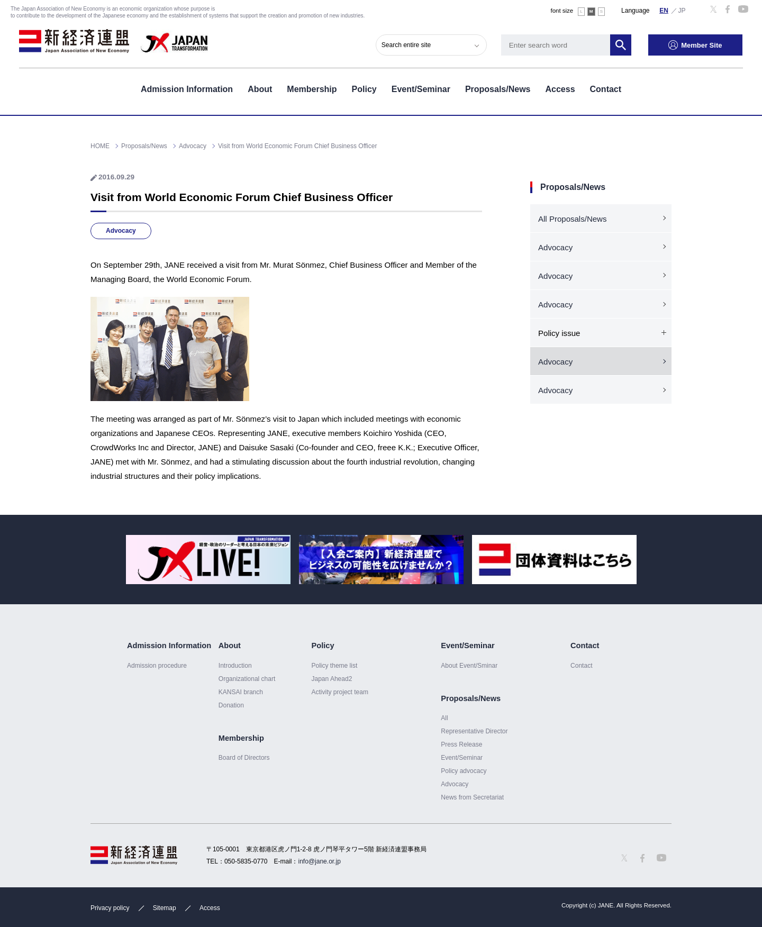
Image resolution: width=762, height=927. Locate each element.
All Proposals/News (572, 218)
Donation (231, 705)
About (260, 89)
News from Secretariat (472, 797)
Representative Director (474, 731)
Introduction (235, 665)
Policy (364, 89)
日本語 (682, 10)
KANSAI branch (241, 692)
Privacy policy (109, 908)
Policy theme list (334, 665)
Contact (606, 89)
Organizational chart (247, 679)
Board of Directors (244, 757)
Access (560, 89)
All (444, 718)
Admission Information (187, 89)
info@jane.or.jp (319, 861)
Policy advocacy (463, 771)
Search (621, 45)
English (664, 10)
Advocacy (121, 230)
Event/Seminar (421, 89)
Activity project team (339, 692)
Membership (312, 89)
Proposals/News (498, 89)
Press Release (461, 744)
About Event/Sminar (469, 665)
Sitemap (164, 908)
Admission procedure (157, 665)
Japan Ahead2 (331, 679)
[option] (208, 559)
